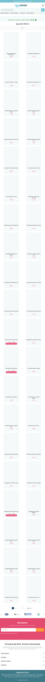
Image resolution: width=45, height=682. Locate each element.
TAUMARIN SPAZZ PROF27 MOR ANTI (11, 569)
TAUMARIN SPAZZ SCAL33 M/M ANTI (33, 569)
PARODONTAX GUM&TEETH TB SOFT (33, 339)
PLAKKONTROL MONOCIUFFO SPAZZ (33, 225)
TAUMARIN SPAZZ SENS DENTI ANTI (11, 511)
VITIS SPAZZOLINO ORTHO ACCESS (33, 282)
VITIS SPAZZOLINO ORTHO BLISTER (11, 311)
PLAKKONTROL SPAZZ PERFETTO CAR (33, 254)
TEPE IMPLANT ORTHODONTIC (11, 397)
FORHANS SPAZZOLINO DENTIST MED (33, 140)
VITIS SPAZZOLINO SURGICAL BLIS (34, 311)
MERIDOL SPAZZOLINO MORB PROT (11, 225)
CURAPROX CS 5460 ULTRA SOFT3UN (33, 197)
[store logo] (21, 5)
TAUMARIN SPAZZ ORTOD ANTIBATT (33, 512)
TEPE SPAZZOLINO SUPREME (11, 368)
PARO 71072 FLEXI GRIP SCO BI (11, 339)
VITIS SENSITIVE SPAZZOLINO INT (11, 282)
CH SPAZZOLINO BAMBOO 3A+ (34, 53)
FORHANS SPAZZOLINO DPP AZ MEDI (33, 111)
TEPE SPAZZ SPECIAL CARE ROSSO (33, 454)
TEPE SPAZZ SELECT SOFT (33, 425)
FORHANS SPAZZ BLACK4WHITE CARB (11, 111)
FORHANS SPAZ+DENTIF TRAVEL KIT (11, 139)
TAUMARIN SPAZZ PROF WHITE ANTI (11, 541)
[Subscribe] (40, 630)
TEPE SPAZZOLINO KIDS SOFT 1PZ (34, 82)
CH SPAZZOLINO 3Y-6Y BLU (33, 597)
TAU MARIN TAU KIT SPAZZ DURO (11, 597)
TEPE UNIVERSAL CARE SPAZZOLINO (11, 54)
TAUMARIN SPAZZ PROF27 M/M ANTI (33, 541)
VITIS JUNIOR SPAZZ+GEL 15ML (33, 168)
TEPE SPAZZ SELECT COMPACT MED (11, 426)
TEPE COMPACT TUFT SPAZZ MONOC (34, 397)
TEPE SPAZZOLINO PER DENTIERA (11, 454)
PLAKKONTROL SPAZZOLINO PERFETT (11, 254)
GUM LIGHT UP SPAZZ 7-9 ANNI (11, 82)
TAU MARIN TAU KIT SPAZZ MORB (33, 482)
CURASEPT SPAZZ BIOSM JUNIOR (11, 168)
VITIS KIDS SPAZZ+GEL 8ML (11, 196)
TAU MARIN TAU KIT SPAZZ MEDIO (11, 482)
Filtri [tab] (22, 28)
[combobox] (22, 10)
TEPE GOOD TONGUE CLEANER (33, 368)
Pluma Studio (24, 680)
